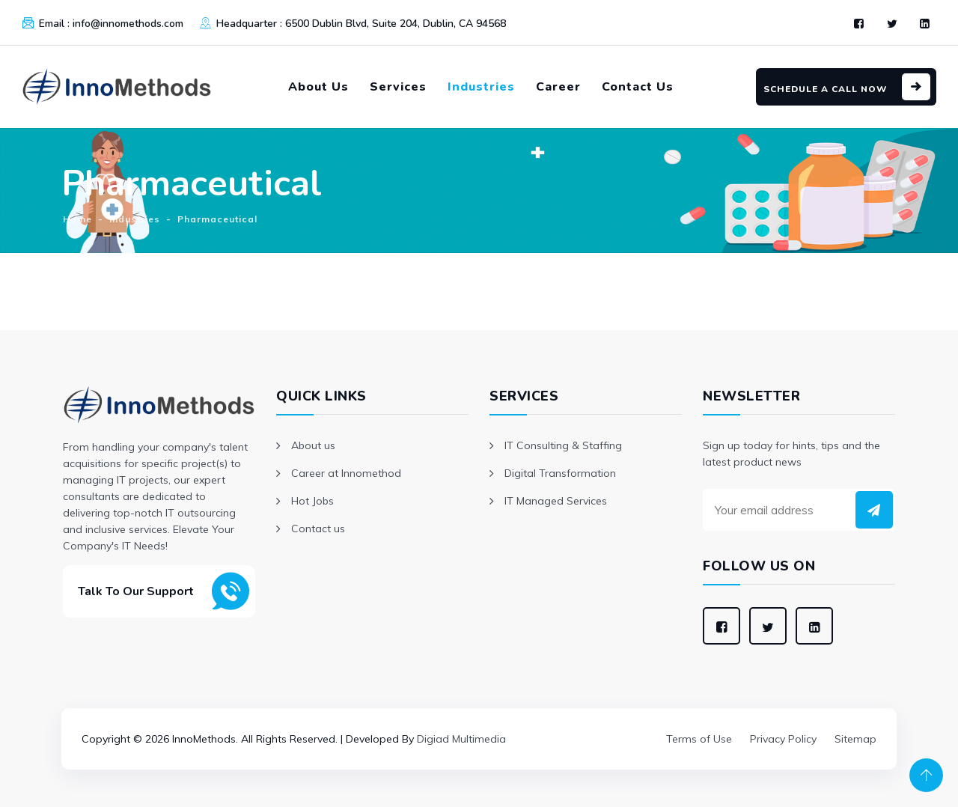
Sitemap (855, 739)
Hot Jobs (312, 501)
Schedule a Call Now (825, 89)
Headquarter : (361, 23)
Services (398, 87)
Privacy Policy (783, 739)
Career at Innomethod (346, 473)
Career (558, 87)
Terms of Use (699, 739)
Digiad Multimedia (461, 739)
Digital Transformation (560, 473)
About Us (318, 87)
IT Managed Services (555, 501)
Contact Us (638, 87)
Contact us (318, 528)
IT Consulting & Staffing (563, 445)
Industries (481, 87)
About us (313, 445)
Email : (111, 23)
